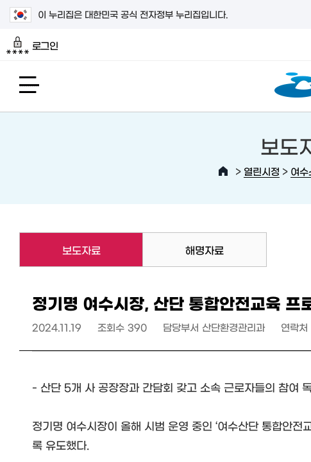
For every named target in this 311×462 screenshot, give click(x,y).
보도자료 (59, 249)
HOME (223, 171)
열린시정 (262, 171)
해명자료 (204, 249)
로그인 (32, 46)
